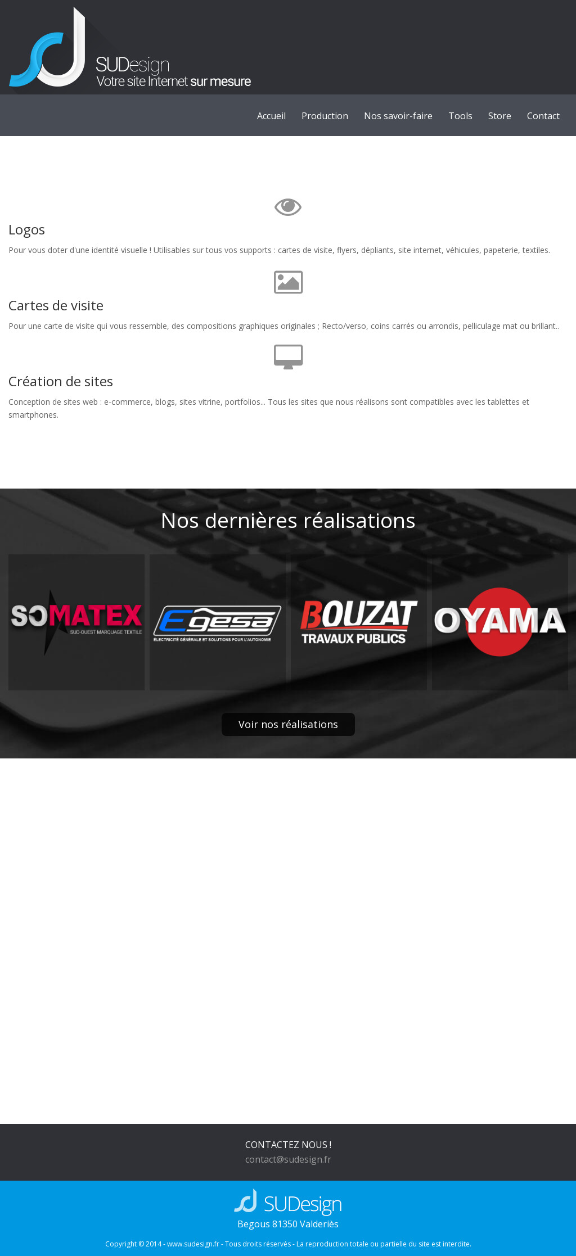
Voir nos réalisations (288, 724)
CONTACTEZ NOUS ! (288, 1144)
